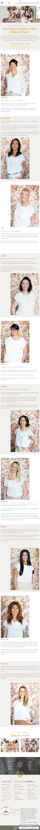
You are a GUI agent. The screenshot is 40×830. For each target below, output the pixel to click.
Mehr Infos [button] (25, 820)
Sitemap (35, 797)
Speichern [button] (24, 827)
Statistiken (29, 822)
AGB (33, 795)
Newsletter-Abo (30, 784)
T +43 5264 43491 (6, 793)
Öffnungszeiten (28, 3)
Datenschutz (30, 797)
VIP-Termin (36, 3)
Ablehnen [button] (34, 827)
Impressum (29, 795)
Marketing (34, 822)
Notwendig (23, 822)
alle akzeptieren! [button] (29, 825)
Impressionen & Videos (32, 794)
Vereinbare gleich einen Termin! (20, 46)
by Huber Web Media (31, 798)
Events (24, 669)
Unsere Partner (30, 792)
